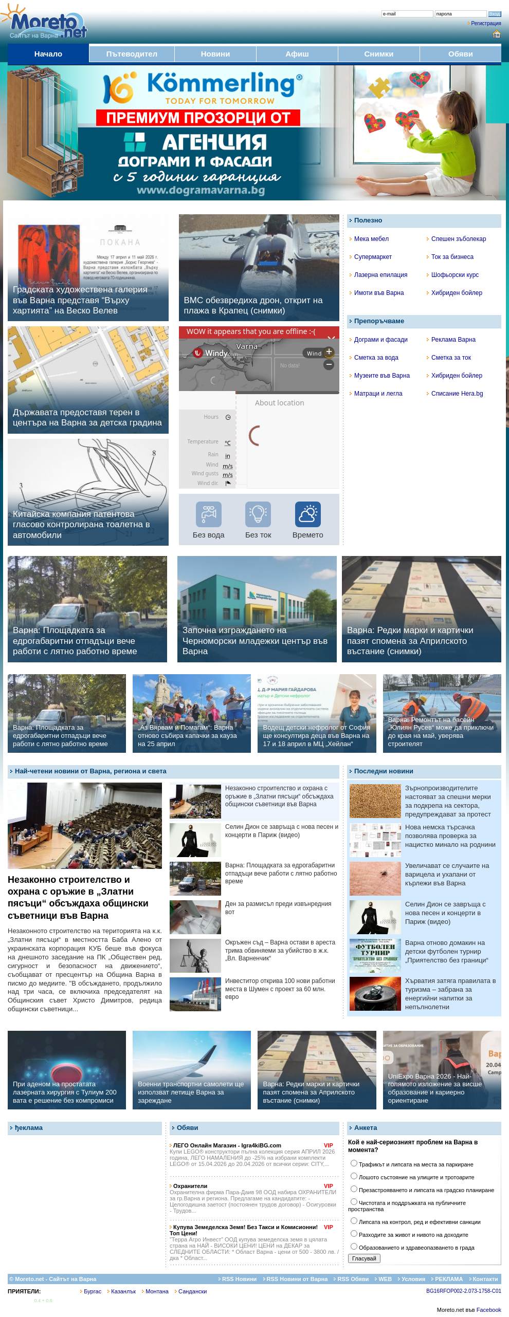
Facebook (489, 1310)
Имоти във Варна (377, 292)
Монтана (155, 1291)
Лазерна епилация (378, 275)
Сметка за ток (449, 357)
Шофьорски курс (453, 275)
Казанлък (121, 1291)
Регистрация (486, 23)
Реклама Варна (451, 339)
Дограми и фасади (379, 339)
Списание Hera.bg (455, 393)
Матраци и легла (376, 393)
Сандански (191, 1291)
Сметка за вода (374, 357)
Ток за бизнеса (450, 257)
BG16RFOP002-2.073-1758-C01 (463, 1291)
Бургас (90, 1291)
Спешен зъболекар (456, 239)
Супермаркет (371, 257)
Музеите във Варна (380, 375)
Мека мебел (369, 239)
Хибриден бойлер (454, 292)
